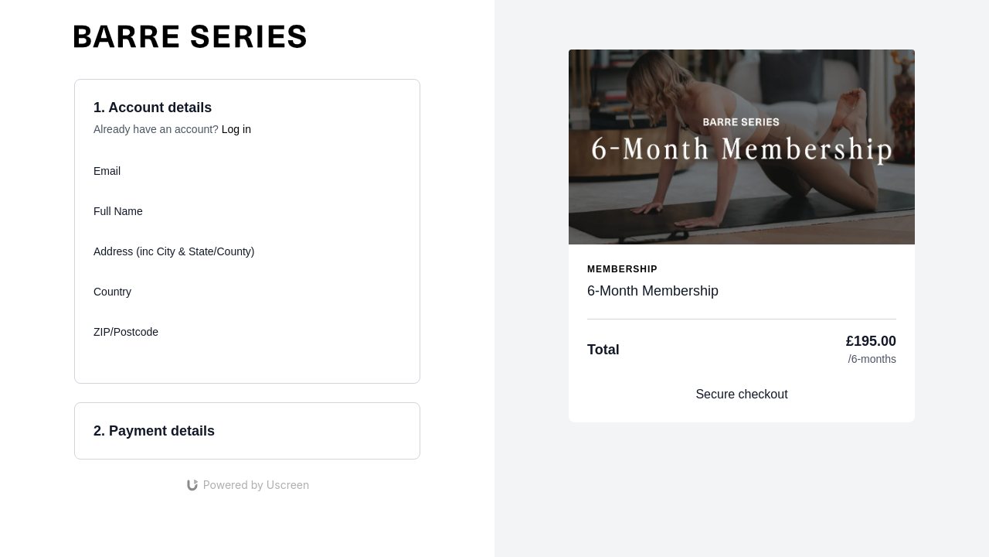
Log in (236, 129)
